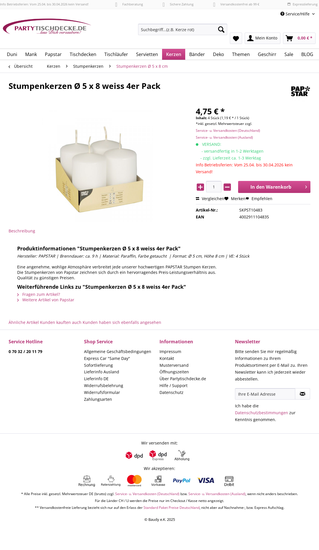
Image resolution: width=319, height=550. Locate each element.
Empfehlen (259, 198)
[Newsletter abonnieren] (302, 394)
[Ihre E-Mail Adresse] (265, 394)
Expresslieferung (302, 4)
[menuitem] (182, 32)
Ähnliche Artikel (24, 322)
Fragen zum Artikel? (38, 294)
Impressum (170, 351)
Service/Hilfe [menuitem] (295, 14)
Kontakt (167, 358)
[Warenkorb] (299, 38)
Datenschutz (172, 392)
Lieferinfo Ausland (101, 371)
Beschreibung (22, 231)
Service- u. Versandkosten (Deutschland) (228, 130)
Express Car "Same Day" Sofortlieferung (107, 362)
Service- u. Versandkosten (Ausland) (224, 137)
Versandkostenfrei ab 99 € (236, 4)
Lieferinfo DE (96, 378)
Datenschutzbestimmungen (261, 412)
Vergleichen (210, 198)
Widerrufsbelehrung (103, 385)
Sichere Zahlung (178, 4)
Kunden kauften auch (60, 322)
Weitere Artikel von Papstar (45, 299)
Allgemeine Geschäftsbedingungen (117, 351)
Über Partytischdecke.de (183, 378)
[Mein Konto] (262, 38)
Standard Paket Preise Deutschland (171, 507)
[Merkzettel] (236, 38)
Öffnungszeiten (174, 371)
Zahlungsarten (98, 399)
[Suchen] (221, 29)
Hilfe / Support (174, 385)
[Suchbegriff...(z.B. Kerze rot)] (182, 29)
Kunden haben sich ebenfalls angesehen (122, 322)
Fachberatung (129, 4)
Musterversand (174, 365)
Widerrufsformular (102, 392)
